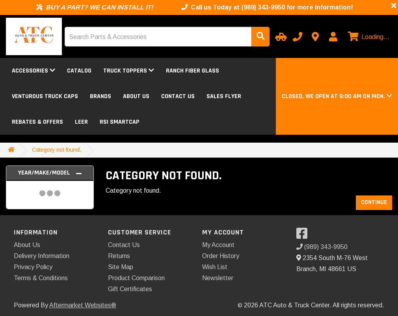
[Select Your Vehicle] (280, 36)
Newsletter (217, 278)
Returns (119, 256)
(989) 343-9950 (322, 247)
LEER (81, 122)
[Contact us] (315, 36)
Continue (374, 202)
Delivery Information (41, 256)
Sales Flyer (223, 96)
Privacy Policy (33, 267)
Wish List (214, 267)
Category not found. (56, 150)
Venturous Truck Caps (45, 96)
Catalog (79, 71)
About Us (136, 96)
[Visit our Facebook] (303, 235)
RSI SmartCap (119, 122)
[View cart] (367, 37)
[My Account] (333, 36)
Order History (220, 256)
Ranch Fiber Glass (192, 71)
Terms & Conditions (41, 278)
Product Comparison (136, 278)
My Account (218, 245)
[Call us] (297, 36)
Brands (100, 96)
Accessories (33, 71)
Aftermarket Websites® (82, 305)
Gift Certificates (130, 289)
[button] (337, 96)
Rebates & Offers (37, 122)
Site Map (120, 267)
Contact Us (178, 96)
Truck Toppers (128, 71)
